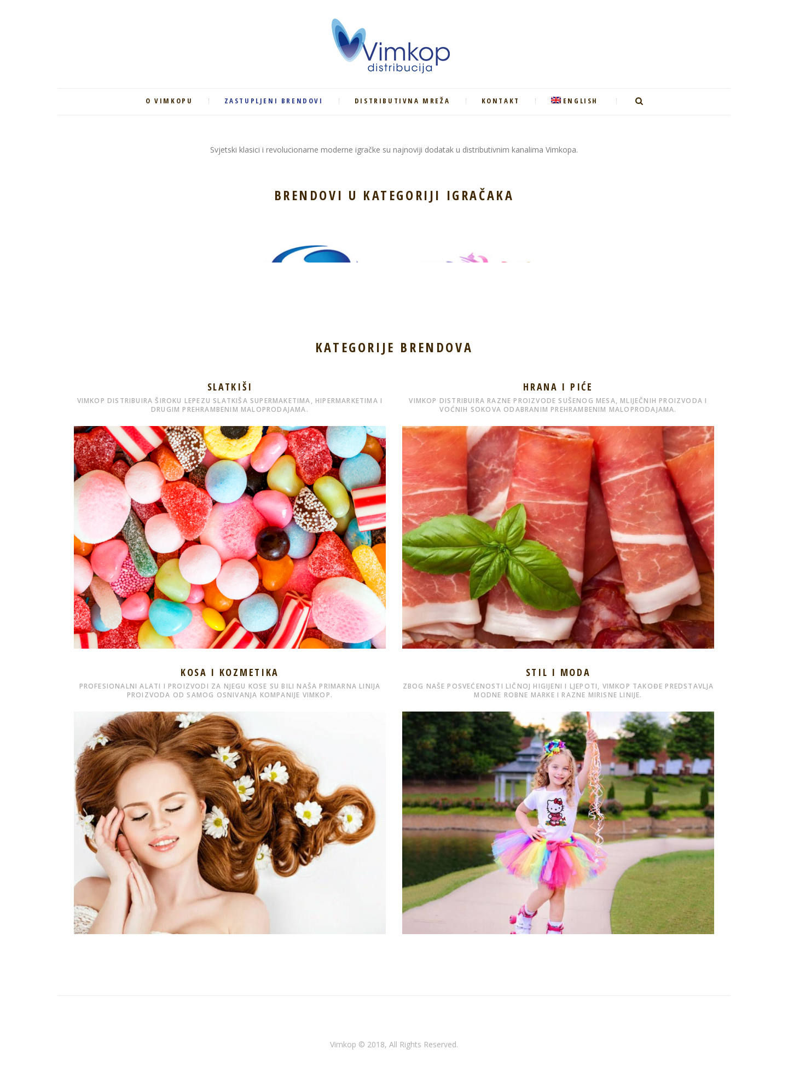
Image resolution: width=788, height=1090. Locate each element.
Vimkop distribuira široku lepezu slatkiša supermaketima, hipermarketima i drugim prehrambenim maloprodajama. (230, 405)
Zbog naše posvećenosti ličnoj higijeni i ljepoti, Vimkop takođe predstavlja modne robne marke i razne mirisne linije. (558, 690)
